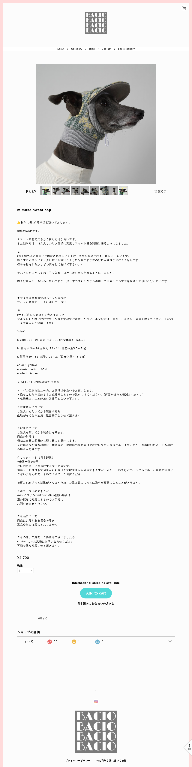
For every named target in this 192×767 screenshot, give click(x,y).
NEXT (160, 198)
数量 (20, 578)
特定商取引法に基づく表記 (112, 760)
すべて (29, 654)
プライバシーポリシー (78, 760)
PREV (31, 198)
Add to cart (96, 606)
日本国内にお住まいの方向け (96, 616)
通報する (43, 631)
